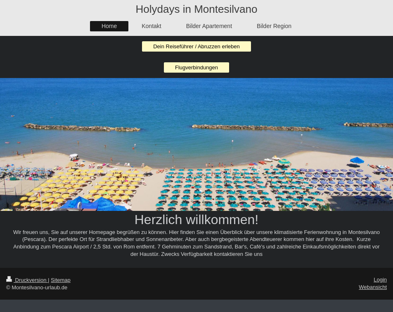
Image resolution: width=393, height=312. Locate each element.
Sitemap (61, 280)
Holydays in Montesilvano (197, 9)
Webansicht (373, 287)
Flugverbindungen (196, 67)
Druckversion (27, 280)
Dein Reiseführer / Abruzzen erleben (196, 46)
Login (380, 280)
